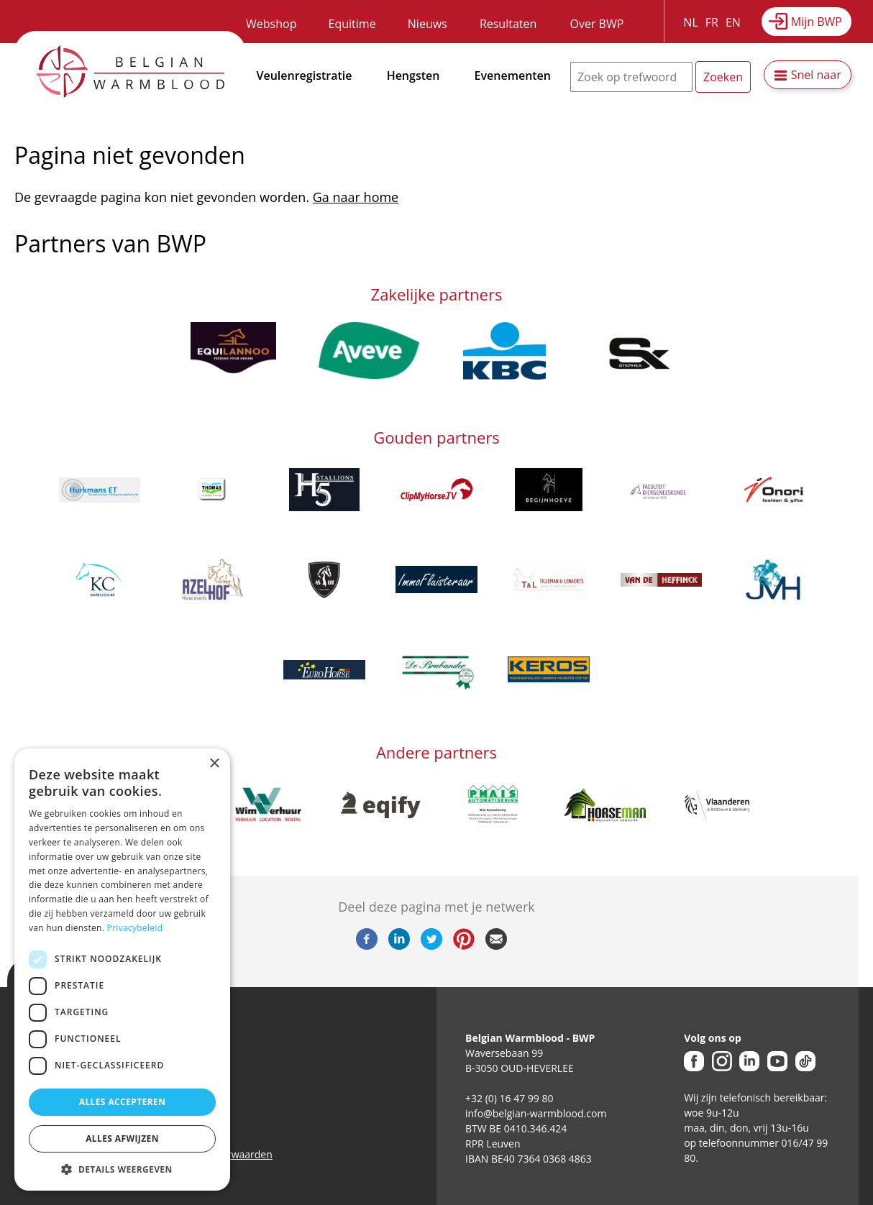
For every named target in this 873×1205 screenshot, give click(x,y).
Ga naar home (355, 197)
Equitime (352, 24)
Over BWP (596, 24)
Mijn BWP (816, 21)
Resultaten (508, 24)
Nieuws (427, 24)
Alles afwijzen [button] (122, 1138)
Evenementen (513, 75)
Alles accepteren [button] (122, 1102)
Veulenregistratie (304, 75)
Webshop (271, 24)
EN (733, 22)
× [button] (214, 764)
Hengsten (413, 75)
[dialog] (122, 969)
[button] (122, 1169)
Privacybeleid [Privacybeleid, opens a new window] (135, 928)
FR (711, 22)
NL (690, 22)
